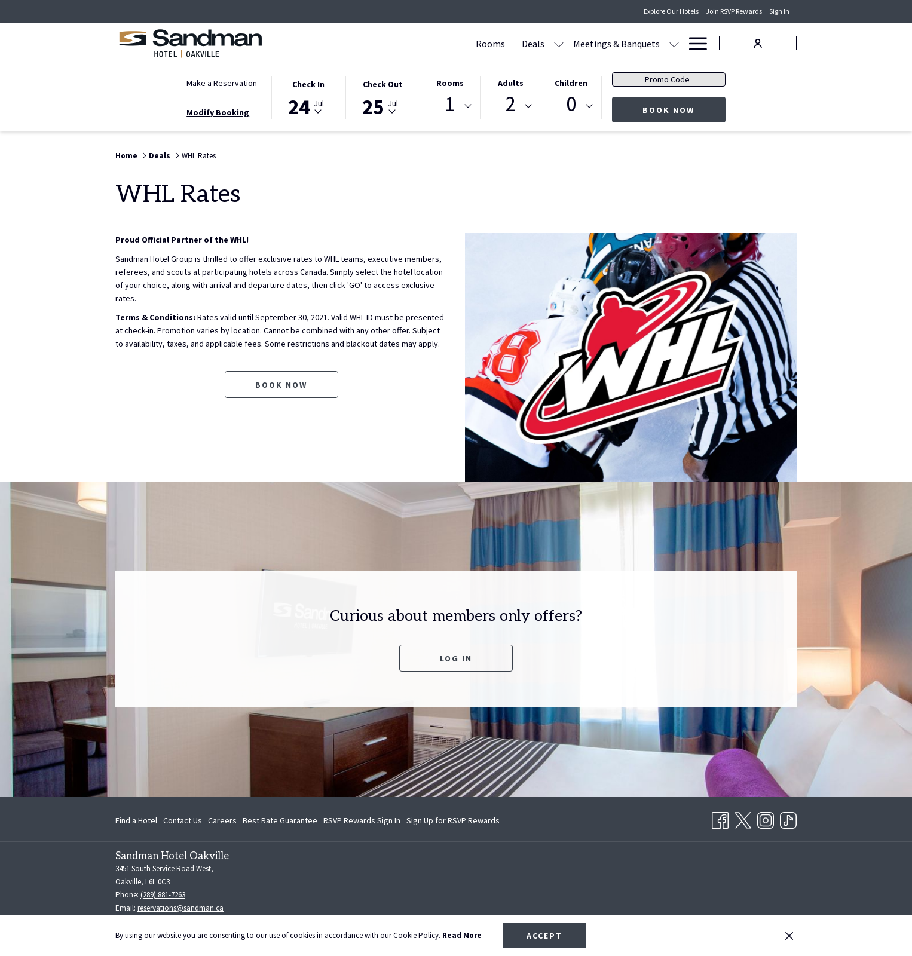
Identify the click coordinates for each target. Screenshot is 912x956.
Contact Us (182, 820)
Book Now (684, 109)
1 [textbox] (450, 104)
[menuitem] (137, 820)
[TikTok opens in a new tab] (788, 818)
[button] (308, 97)
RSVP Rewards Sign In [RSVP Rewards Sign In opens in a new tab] (361, 822)
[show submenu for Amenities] (674, 43)
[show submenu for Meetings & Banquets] (560, 43)
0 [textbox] (571, 104)
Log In (456, 658)
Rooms (450, 83)
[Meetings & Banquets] (502, 43)
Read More (462, 935)
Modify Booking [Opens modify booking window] (217, 112)
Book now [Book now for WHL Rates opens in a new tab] (281, 384)
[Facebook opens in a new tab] (720, 818)
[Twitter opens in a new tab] (743, 818)
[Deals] (419, 43)
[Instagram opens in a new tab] (765, 818)
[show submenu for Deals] (445, 43)
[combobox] (450, 106)
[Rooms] (376, 43)
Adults (511, 83)
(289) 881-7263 (162, 895)
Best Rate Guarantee (280, 820)
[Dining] (588, 43)
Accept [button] (544, 935)
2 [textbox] (511, 104)
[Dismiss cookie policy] (789, 936)
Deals (159, 156)
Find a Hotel (136, 820)
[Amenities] (639, 43)
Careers (222, 820)
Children (571, 83)
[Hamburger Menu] (693, 43)
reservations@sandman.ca (180, 908)
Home (126, 156)
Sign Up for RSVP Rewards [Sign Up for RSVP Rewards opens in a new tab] (453, 822)
